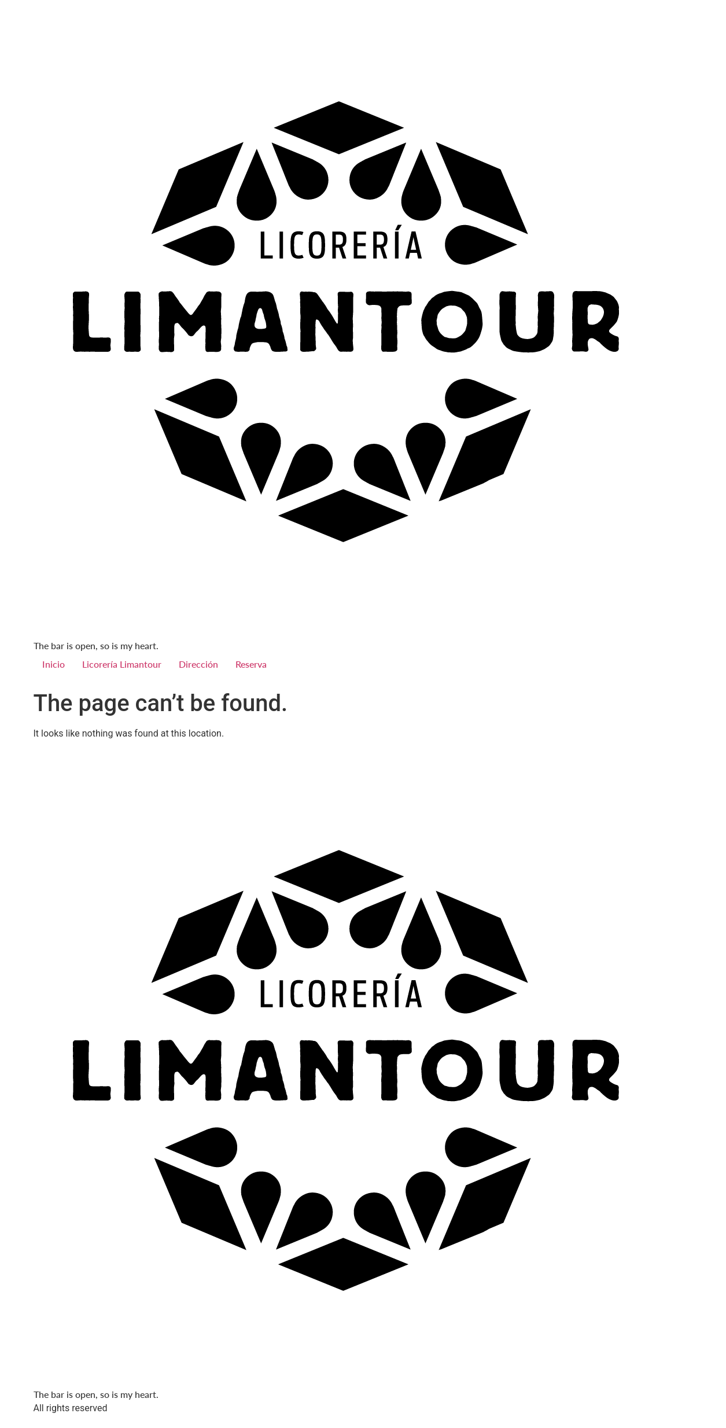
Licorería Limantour (121, 663)
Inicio (53, 663)
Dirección (198, 663)
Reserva (251, 663)
